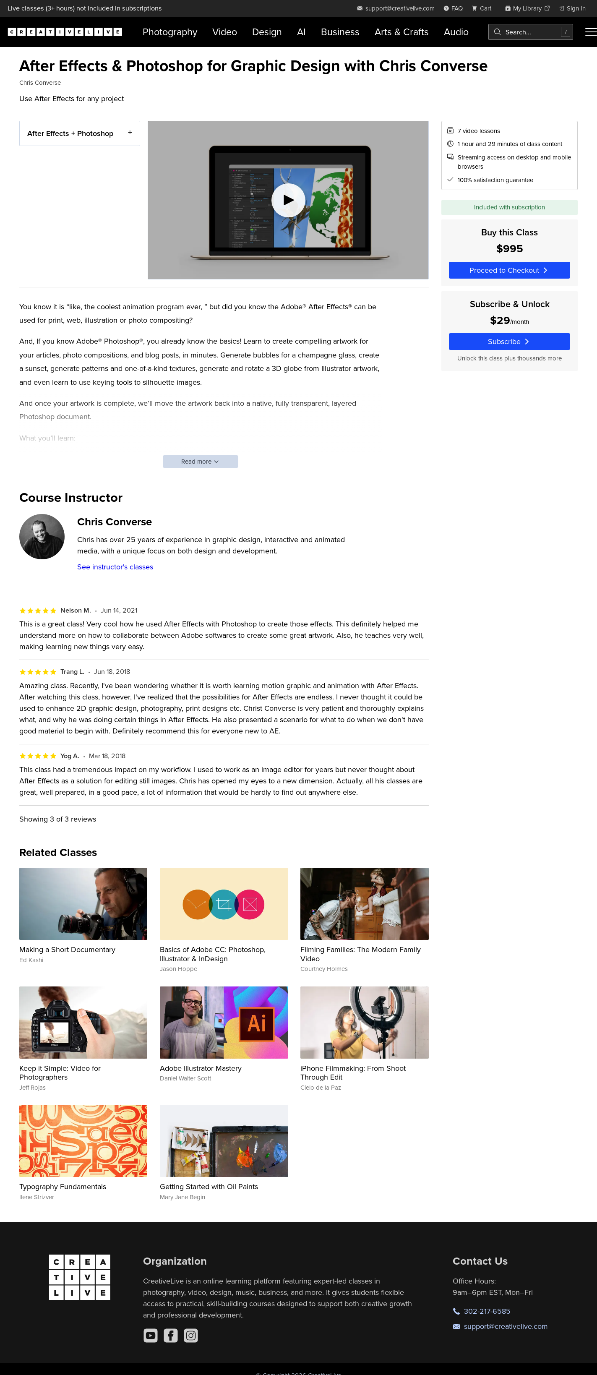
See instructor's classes (115, 566)
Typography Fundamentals (62, 1186)
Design (267, 32)
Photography (170, 32)
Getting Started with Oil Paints (209, 1186)
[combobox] (531, 31)
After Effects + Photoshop (70, 133)
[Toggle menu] (591, 31)
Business (340, 32)
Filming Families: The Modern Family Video (360, 954)
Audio (456, 32)
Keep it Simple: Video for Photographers (60, 1073)
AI (301, 32)
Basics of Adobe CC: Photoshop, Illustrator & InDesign (213, 954)
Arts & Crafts (402, 32)
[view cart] (484, 8)
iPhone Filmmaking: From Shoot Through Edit (353, 1073)
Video (224, 32)
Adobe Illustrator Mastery (201, 1068)
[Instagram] (190, 1335)
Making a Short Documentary (67, 949)
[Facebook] (170, 1335)
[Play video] (288, 200)
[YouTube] (150, 1335)
